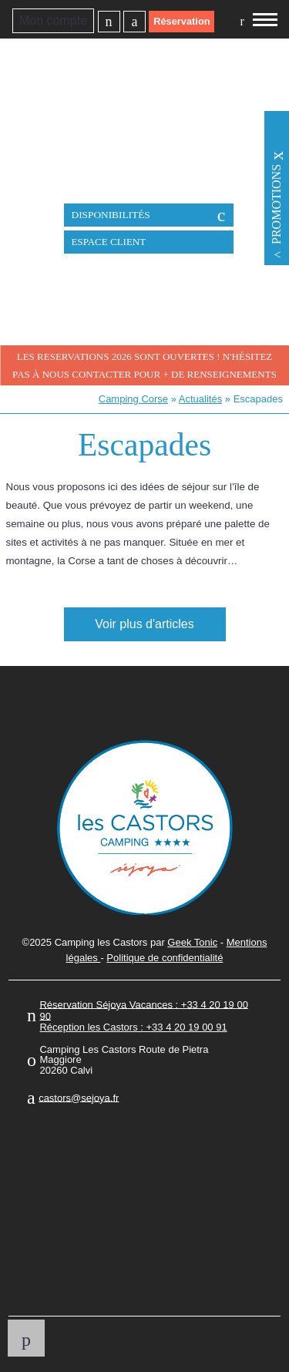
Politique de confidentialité (164, 957)
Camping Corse (133, 399)
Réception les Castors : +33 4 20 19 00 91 (133, 1027)
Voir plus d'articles (144, 624)
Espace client (109, 241)
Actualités (200, 399)
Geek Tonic (192, 942)
